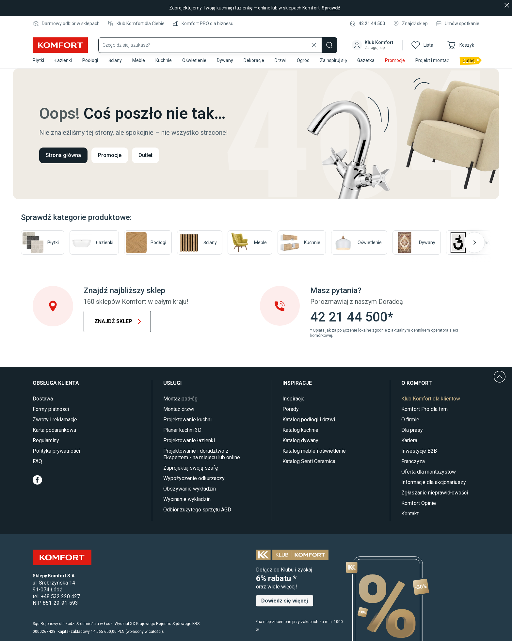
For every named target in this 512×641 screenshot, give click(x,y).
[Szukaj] (329, 40)
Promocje (109, 155)
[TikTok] (94, 480)
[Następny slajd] (474, 242)
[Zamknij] (507, 5)
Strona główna (63, 155)
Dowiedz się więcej (284, 601)
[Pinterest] (81, 480)
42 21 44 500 (372, 23)
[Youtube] (52, 480)
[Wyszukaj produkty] (217, 40)
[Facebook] (37, 480)
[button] (373, 40)
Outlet (145, 155)
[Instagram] (67, 480)
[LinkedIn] (108, 480)
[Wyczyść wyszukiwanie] (314, 40)
